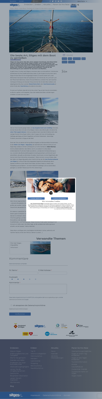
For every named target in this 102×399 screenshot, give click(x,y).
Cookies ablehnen (36, 198)
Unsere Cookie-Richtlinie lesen (64, 208)
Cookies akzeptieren (59, 198)
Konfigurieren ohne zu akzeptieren (64, 209)
